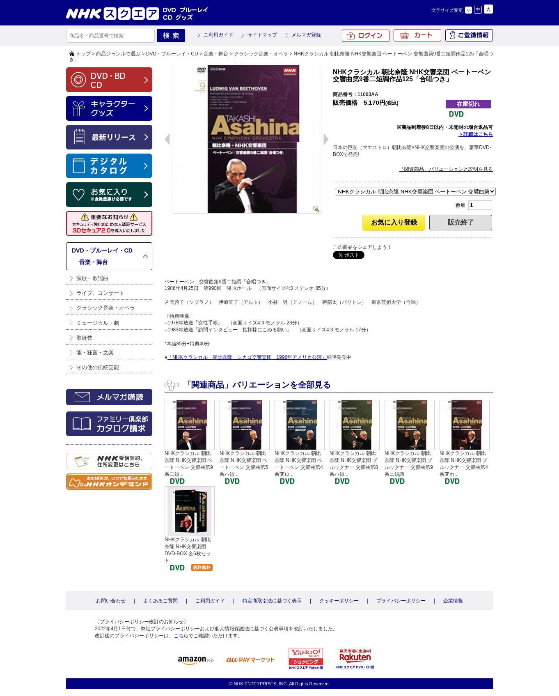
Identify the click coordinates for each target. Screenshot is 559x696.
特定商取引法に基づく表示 (272, 601)
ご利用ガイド (218, 35)
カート (417, 35)
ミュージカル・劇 (97, 323)
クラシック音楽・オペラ (261, 54)
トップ (83, 54)
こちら (181, 636)
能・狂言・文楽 (95, 352)
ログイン (365, 35)
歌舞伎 (84, 338)
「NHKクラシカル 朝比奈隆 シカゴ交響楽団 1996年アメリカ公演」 (247, 357)
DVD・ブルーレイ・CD (172, 54)
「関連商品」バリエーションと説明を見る (446, 169)
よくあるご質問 (160, 601)
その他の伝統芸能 (97, 367)
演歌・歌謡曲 (92, 278)
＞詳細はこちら (475, 134)
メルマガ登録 (306, 35)
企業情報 (453, 601)
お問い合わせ (111, 601)
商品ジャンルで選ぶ (118, 54)
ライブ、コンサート (100, 293)
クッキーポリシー (339, 601)
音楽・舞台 (216, 54)
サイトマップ (262, 35)
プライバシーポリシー (401, 601)
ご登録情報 (469, 35)
